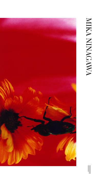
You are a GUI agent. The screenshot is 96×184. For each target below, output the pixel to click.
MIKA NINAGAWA (88, 47)
